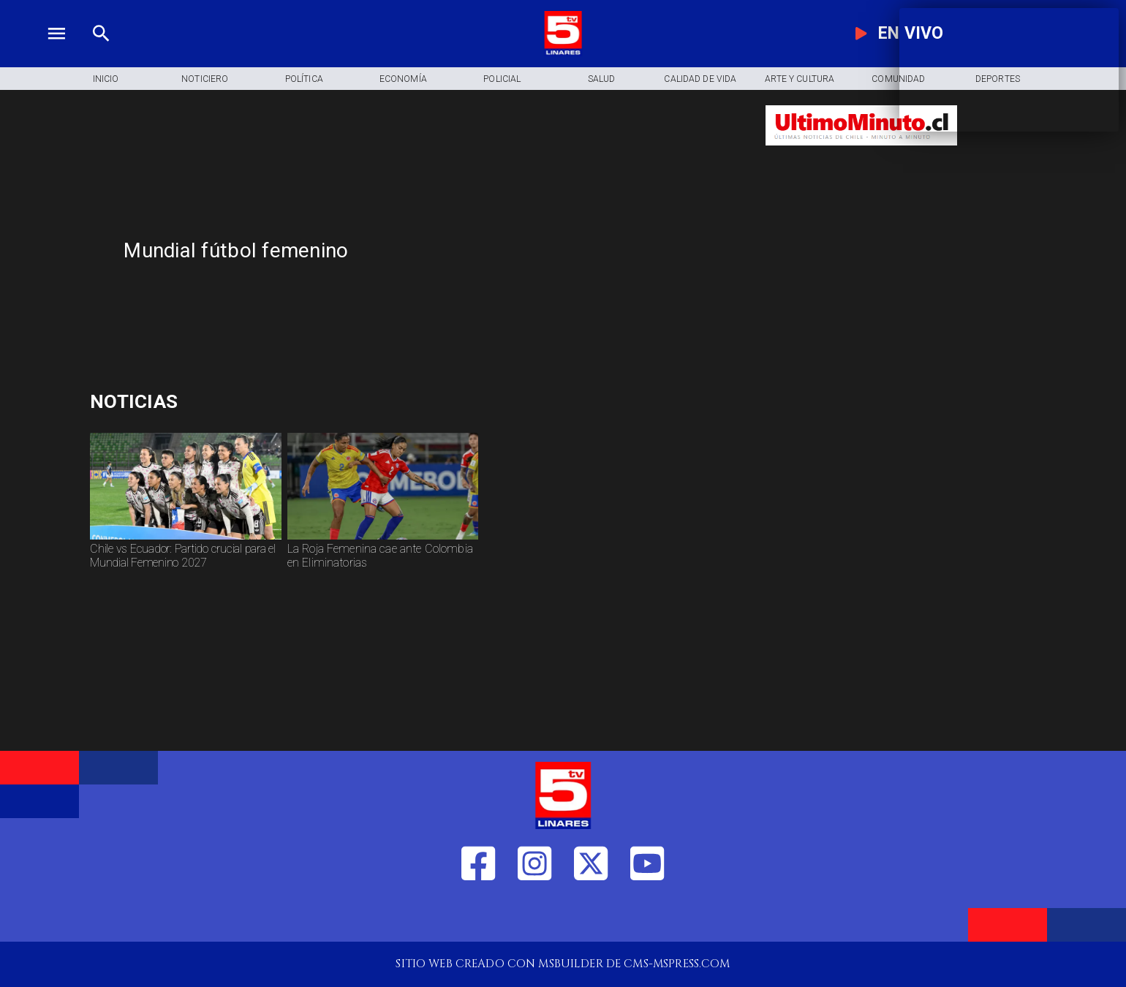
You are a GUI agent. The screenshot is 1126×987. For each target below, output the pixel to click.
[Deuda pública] (247, 402)
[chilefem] (186, 539)
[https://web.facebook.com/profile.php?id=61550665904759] (478, 915)
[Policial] (502, 79)
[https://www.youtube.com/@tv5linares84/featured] (647, 915)
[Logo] (563, 52)
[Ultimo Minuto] (861, 152)
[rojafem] (383, 539)
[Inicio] (106, 79)
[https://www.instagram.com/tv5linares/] (534, 915)
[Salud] (601, 79)
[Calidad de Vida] (700, 79)
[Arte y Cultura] (800, 79)
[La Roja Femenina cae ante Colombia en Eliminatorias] (383, 567)
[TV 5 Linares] (101, 52)
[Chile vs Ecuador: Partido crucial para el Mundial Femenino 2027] (186, 567)
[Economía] (403, 79)
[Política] (304, 79)
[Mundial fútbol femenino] (433, 250)
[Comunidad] (898, 79)
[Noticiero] (205, 79)
